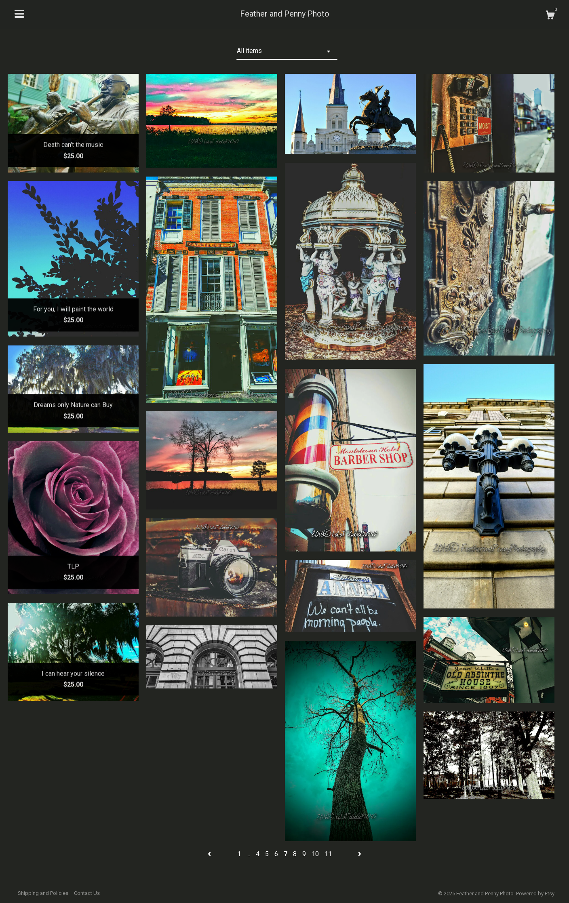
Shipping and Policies (43, 893)
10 (315, 854)
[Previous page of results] (210, 854)
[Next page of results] (360, 854)
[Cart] (550, 16)
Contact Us (87, 893)
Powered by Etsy (535, 893)
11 (328, 854)
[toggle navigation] (19, 14)
